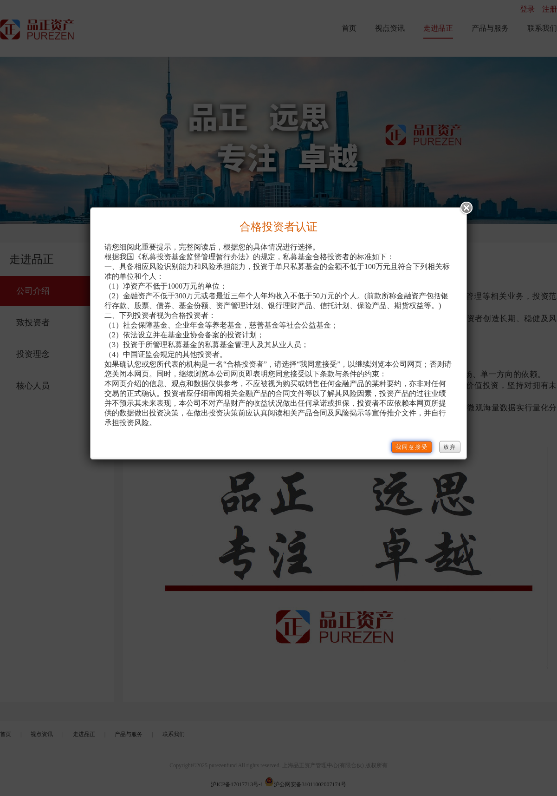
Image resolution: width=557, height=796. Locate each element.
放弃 (449, 447)
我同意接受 (411, 447)
